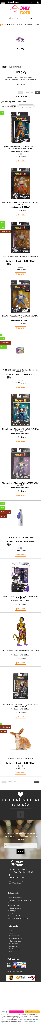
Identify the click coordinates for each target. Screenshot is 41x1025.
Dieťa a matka (27, 25)
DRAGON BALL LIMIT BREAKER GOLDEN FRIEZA (20, 650)
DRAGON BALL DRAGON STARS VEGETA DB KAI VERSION (20, 484)
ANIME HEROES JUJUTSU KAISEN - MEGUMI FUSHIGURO (20, 597)
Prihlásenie (9, 2)
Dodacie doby (13, 943)
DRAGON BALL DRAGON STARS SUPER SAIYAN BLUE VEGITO (20, 430)
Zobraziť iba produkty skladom (11, 102)
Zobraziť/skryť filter (20, 97)
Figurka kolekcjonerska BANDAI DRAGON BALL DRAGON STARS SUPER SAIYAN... (21, 147)
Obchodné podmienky (15, 897)
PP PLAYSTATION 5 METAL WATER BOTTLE (21, 537)
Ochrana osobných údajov (16, 916)
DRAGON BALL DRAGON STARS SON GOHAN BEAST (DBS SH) (20, 705)
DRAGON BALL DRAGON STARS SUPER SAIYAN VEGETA (20, 317)
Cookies (10, 913)
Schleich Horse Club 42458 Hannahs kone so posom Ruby (20, 371)
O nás (10, 951)
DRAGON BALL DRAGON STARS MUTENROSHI (20, 257)
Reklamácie (12, 903)
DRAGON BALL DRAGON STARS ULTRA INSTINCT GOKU (21, 203)
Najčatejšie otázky (14, 949)
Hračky (37, 25)
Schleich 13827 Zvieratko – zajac (20, 759)
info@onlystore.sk (19, 877)
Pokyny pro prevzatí (15, 941)
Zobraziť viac (20, 84)
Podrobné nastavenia (32, 1011)
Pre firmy (11, 933)
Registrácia (17, 2)
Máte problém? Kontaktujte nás (18, 918)
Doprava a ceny (13, 946)
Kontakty (11, 930)
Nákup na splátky (14, 936)
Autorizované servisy (15, 938)
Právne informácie (13, 905)
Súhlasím (16, 1011)
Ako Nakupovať (13, 911)
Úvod (18, 25)
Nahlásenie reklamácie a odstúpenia (19, 900)
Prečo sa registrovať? (15, 908)
